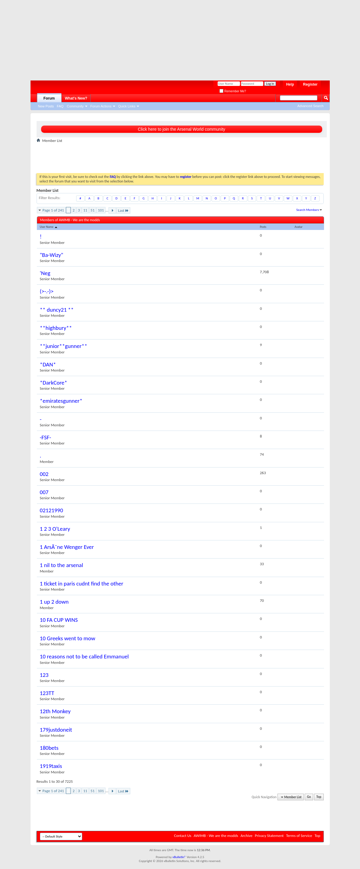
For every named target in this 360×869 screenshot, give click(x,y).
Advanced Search (310, 106)
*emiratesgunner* (61, 400)
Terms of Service (299, 835)
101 (101, 210)
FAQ (60, 106)
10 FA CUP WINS (59, 619)
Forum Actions (101, 106)
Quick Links (126, 106)
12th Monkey (55, 711)
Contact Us (182, 835)
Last (123, 210)
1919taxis (51, 765)
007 (44, 492)
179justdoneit (56, 729)
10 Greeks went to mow (68, 638)
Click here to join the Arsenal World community (181, 129)
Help (290, 84)
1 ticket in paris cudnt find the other (81, 583)
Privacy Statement (269, 835)
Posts (263, 227)
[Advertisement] (177, 38)
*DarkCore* (53, 382)
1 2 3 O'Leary (55, 528)
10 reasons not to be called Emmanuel (84, 656)
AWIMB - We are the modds (216, 835)
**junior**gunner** (63, 346)
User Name (49, 227)
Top (318, 797)
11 (85, 210)
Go (309, 797)
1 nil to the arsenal (61, 565)
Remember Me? (232, 91)
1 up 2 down (54, 601)
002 (44, 474)
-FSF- (45, 437)
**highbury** (56, 327)
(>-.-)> (47, 291)
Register (310, 84)
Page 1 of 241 (53, 210)
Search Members (307, 210)
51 (93, 210)
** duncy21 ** (57, 309)
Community (75, 106)
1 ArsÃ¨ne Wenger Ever (67, 546)
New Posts (46, 106)
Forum (49, 98)
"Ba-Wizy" (51, 254)
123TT (47, 693)
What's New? (76, 98)
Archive (246, 835)
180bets (49, 747)
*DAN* (48, 364)
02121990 (51, 510)
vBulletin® (179, 857)
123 (44, 674)
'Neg (45, 273)
